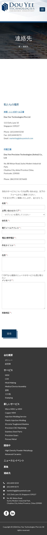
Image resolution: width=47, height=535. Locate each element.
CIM (7, 379)
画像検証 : (7, 313)
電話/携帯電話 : (9, 238)
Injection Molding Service (15, 416)
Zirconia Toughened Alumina (17, 424)
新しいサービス (12, 404)
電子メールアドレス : (11, 228)
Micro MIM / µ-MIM (13, 409)
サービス (8, 370)
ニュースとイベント (14, 460)
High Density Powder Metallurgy (19, 450)
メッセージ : (8, 280)
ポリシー (9, 360)
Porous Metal (11, 439)
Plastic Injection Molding (15, 420)
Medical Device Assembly (15, 386)
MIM (7, 375)
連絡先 (25, 46)
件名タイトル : (8, 245)
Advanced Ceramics (13, 454)
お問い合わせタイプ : (11, 210)
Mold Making (10, 383)
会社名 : (6, 220)
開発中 (7, 445)
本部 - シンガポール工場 (14, 112)
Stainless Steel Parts (13, 431)
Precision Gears (11, 435)
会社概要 (8, 355)
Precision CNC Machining (15, 428)
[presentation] (21, 319)
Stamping (9, 398)
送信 (9, 333)
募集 (6, 466)
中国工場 (7, 149)
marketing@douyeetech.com (21, 138)
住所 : (5, 255)
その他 (8, 394)
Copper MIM (10, 413)
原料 (7, 390)
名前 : (5, 203)
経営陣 (8, 364)
